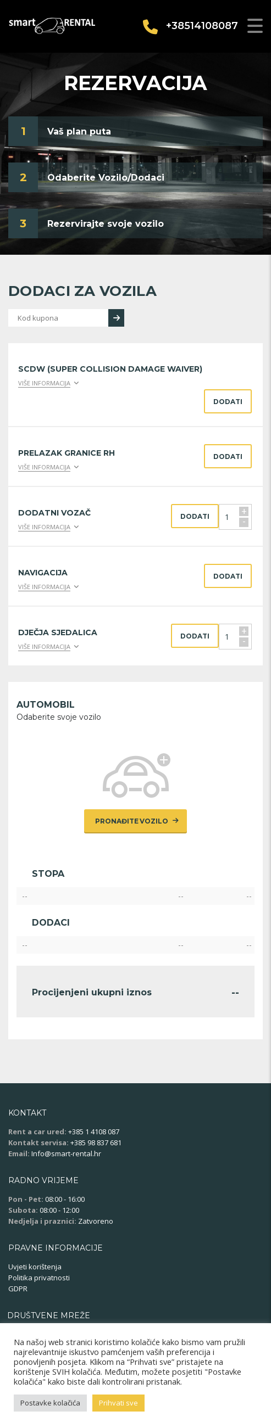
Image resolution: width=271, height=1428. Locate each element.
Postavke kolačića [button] (50, 1403)
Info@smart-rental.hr (66, 1153)
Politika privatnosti (39, 1278)
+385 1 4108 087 (93, 1131)
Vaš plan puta (79, 131)
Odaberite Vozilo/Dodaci (105, 177)
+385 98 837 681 (95, 1142)
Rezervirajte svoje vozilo (105, 224)
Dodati (227, 401)
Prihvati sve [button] (118, 1403)
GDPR (17, 1288)
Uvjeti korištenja (35, 1267)
